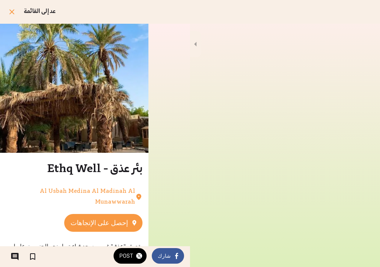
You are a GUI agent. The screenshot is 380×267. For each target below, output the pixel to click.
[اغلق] (11, 11)
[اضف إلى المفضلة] (33, 257)
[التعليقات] (15, 257)
